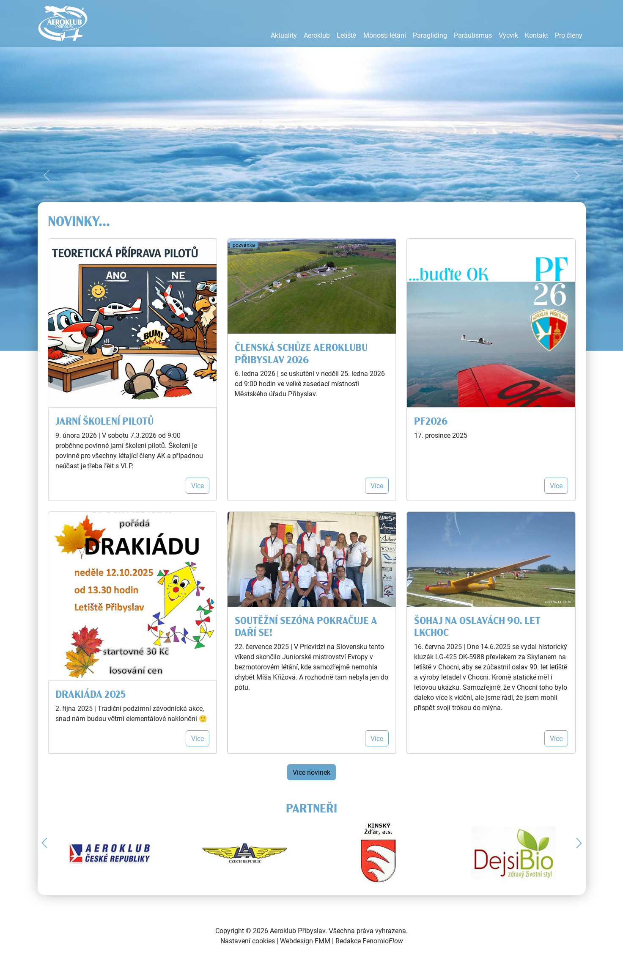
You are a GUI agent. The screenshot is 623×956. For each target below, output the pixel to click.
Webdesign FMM (305, 940)
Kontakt (536, 34)
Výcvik (508, 34)
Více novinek (311, 772)
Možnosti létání (384, 34)
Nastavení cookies (247, 940)
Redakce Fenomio (369, 940)
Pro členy (568, 34)
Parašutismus (473, 34)
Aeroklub (317, 34)
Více (197, 485)
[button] (44, 843)
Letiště (347, 34)
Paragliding (430, 34)
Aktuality (284, 34)
